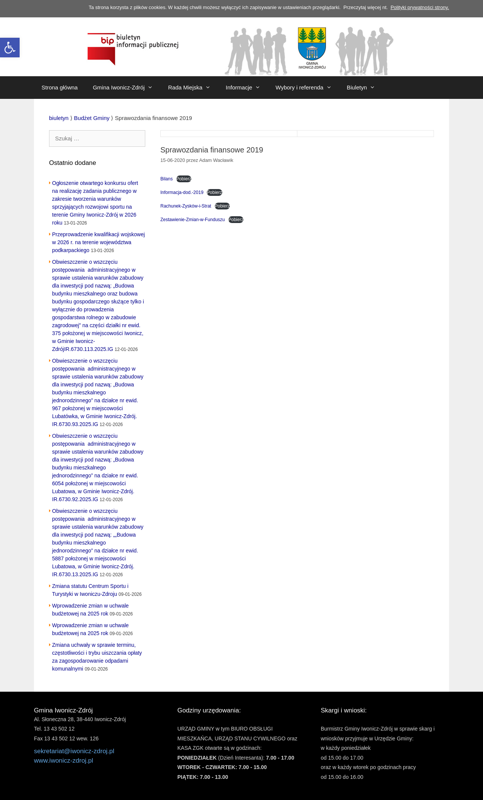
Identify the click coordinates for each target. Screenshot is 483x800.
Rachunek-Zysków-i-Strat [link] (185, 206)
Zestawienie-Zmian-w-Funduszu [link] (192, 219)
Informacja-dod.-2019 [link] (181, 192)
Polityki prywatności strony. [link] (420, 7)
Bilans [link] (166, 179)
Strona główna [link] (60, 87)
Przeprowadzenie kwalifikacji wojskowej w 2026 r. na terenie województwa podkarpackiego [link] (98, 242)
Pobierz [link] (184, 179)
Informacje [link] (247, 87)
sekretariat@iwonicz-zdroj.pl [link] (74, 751)
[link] (10, 47)
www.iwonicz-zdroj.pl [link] (63, 760)
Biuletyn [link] (365, 87)
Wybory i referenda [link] (307, 87)
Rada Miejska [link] (193, 87)
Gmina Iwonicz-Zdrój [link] (127, 87)
